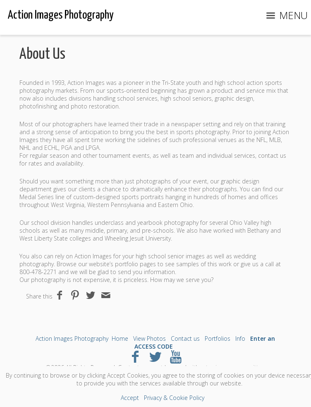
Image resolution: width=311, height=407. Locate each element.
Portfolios (217, 338)
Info (240, 338)
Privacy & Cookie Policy (174, 398)
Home (120, 338)
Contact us (185, 338)
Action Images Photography (72, 338)
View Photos (149, 338)
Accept (130, 398)
